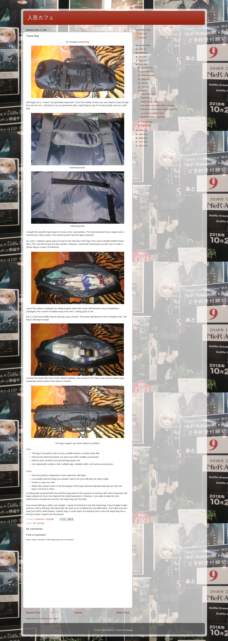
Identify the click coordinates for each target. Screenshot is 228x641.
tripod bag (84, 42)
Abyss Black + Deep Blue (152, 102)
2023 (141, 57)
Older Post (122, 612)
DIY (34, 523)
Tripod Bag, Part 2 (149, 94)
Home (78, 612)
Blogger (129, 630)
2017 (141, 142)
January (145, 125)
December (146, 68)
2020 (141, 130)
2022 (141, 60)
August (144, 79)
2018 (141, 138)
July (143, 83)
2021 (141, 64)
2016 (141, 146)
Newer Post (33, 612)
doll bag (40, 523)
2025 (141, 49)
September (146, 75)
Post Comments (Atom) (48, 618)
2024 (141, 53)
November (146, 71)
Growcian (143, 38)
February (145, 122)
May (143, 91)
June (143, 87)
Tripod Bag (145, 98)
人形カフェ (40, 17)
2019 (141, 134)
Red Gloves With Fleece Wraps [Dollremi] (159, 109)
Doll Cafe (143, 34)
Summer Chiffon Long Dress (153, 117)
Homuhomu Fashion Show (152, 113)
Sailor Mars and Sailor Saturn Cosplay (157, 105)
